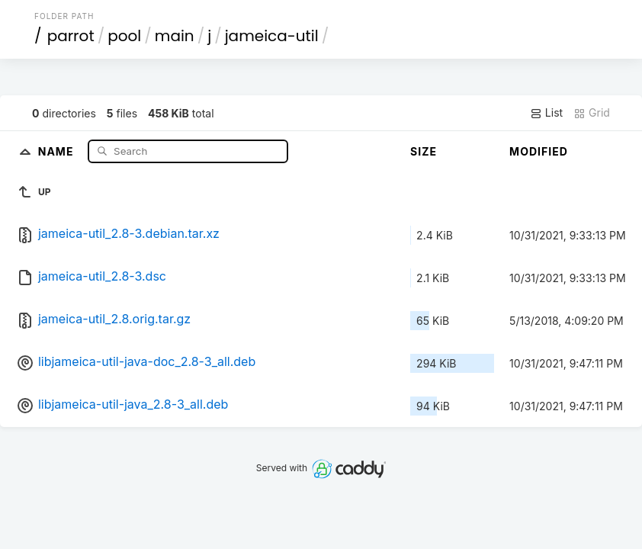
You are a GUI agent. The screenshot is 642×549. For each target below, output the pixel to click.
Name (57, 150)
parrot (71, 36)
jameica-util (272, 36)
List (546, 113)
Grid (591, 113)
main (174, 36)
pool (124, 36)
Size (423, 151)
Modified (538, 151)
